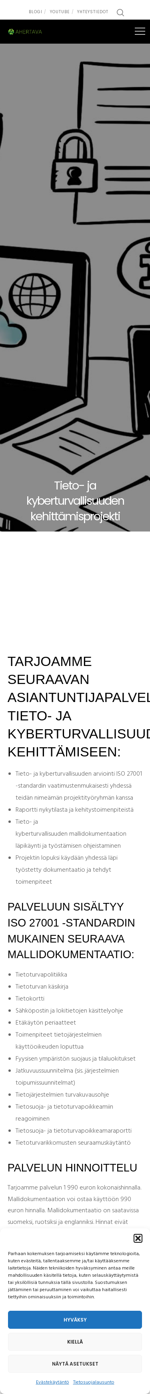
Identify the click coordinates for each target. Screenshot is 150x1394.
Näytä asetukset (75, 1363)
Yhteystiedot (92, 12)
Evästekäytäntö (52, 1382)
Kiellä (75, 1341)
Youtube (60, 12)
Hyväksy (75, 1319)
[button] (138, 1238)
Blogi (35, 12)
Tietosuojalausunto (93, 1382)
